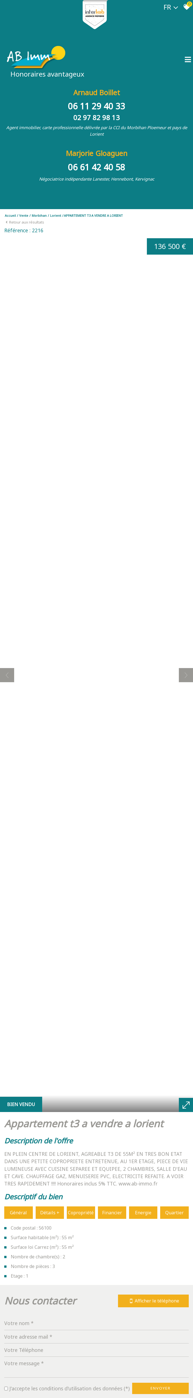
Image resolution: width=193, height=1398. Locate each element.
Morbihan (39, 215)
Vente (23, 215)
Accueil (10, 215)
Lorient (55, 215)
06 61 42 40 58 (96, 167)
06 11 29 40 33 (96, 106)
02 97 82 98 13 (96, 117)
